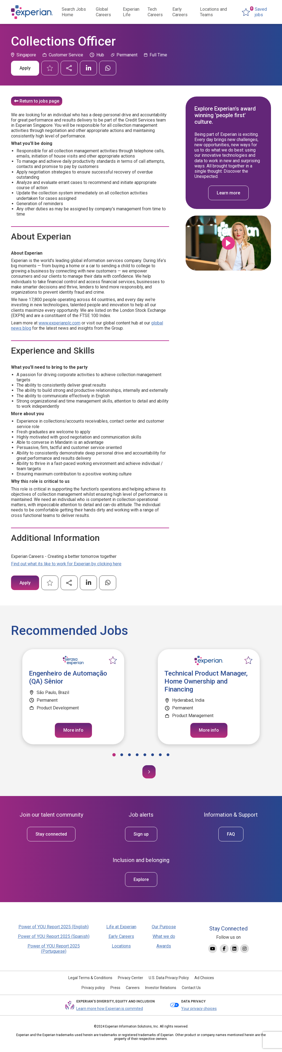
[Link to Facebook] (224, 948)
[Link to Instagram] (244, 948)
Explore (141, 879)
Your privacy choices (199, 1008)
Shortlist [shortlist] (113, 660)
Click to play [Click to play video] (228, 243)
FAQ (231, 834)
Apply (25, 68)
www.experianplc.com (59, 323)
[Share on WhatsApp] (107, 68)
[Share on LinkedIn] (88, 68)
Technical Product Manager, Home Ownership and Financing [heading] (206, 681)
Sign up (141, 834)
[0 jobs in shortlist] (256, 12)
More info (73, 730)
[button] (114, 754)
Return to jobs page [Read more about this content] (39, 101)
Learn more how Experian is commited (109, 1008)
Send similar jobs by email (69, 68)
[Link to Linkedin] (234, 948)
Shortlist (49, 68)
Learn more (228, 192)
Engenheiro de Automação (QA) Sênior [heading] (68, 677)
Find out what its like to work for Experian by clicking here (66, 563)
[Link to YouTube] (212, 948)
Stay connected (51, 834)
